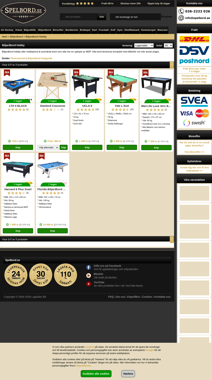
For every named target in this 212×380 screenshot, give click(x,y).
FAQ (110, 296)
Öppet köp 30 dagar (159, 3)
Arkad (18, 30)
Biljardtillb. (30, 30)
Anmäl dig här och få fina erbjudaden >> (194, 169)
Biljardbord (44, 30)
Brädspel (85, 30)
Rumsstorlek (18, 58)
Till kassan (166, 16)
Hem (4, 36)
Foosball (103, 30)
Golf (113, 30)
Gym (120, 30)
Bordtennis (71, 30)
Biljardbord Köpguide (40, 58)
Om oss (120, 296)
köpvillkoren (84, 365)
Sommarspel (148, 30)
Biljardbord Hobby (36, 36)
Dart (94, 30)
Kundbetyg (78, 3)
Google (150, 350)
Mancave (162, 30)
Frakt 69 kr (107, 3)
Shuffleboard (131, 30)
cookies (89, 347)
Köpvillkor (133, 296)
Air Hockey (7, 30)
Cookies (147, 296)
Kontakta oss (162, 296)
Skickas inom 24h (131, 3)
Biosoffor (58, 30)
